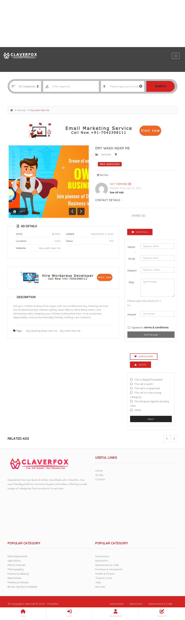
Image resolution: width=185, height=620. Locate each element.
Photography (15, 569)
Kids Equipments (17, 556)
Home (98, 470)
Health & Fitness (105, 573)
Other (137, 410)
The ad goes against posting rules (149, 403)
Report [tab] (140, 364)
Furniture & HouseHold (108, 569)
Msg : (132, 282)
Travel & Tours (103, 578)
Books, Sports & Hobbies (22, 586)
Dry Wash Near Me (112, 148)
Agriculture (14, 560)
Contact (100, 479)
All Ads (99, 475)
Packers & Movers (18, 582)
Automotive (102, 556)
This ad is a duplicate (147, 388)
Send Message (151, 334)
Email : (131, 261)
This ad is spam (143, 384)
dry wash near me (50, 248)
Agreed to (150, 327)
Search (160, 86)
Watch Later (143, 356)
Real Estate (14, 578)
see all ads (117, 192)
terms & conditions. (156, 327)
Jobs (98, 582)
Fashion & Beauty (18, 573)
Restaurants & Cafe (107, 565)
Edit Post (102, 175)
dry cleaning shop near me (41, 330)
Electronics (101, 560)
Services (22, 110)
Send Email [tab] (140, 232)
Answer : (131, 316)
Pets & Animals (16, 565)
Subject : (131, 272)
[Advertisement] (92, 23)
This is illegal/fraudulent (148, 379)
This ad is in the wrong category (145, 395)
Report (151, 419)
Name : (131, 249)
